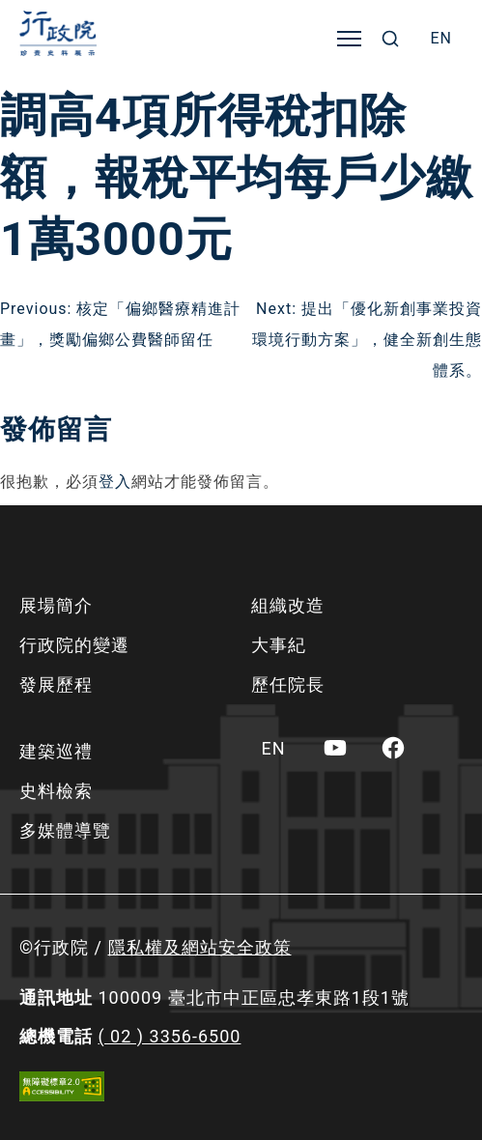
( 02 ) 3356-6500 (169, 1036)
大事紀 (278, 645)
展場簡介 (56, 605)
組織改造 (288, 605)
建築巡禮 (56, 751)
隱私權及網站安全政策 (200, 947)
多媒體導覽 (65, 830)
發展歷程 (56, 684)
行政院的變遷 (74, 645)
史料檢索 (56, 791)
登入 (115, 481)
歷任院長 (288, 684)
